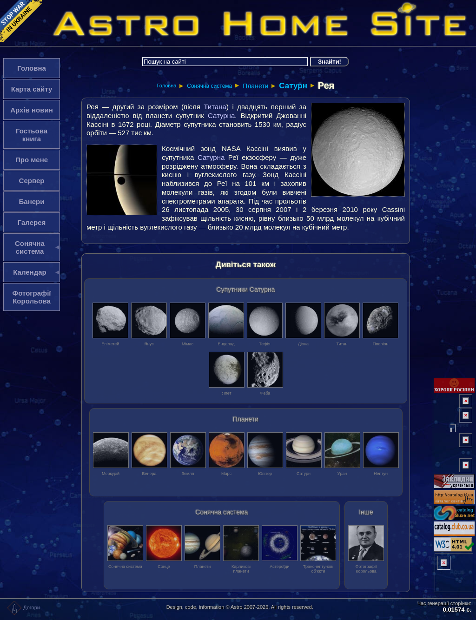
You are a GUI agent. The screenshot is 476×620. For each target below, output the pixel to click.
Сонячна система (209, 86)
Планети (255, 86)
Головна (167, 85)
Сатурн (293, 85)
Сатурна (221, 115)
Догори (23, 607)
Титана (215, 107)
